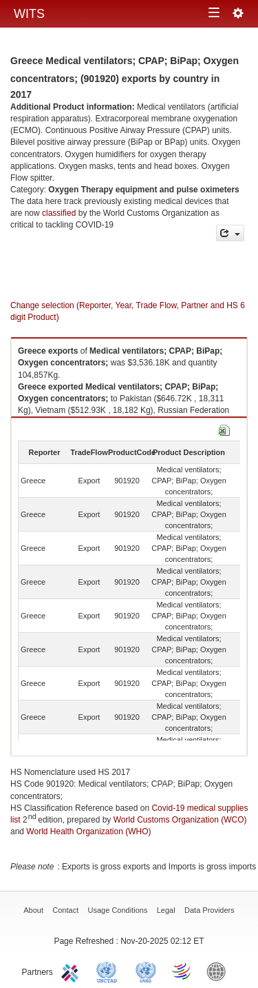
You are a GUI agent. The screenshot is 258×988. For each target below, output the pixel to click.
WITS (29, 14)
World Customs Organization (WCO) (180, 820)
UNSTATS (146, 971)
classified (59, 213)
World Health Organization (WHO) (88, 831)
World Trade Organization (182, 971)
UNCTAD (109, 971)
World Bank (219, 971)
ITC (72, 971)
